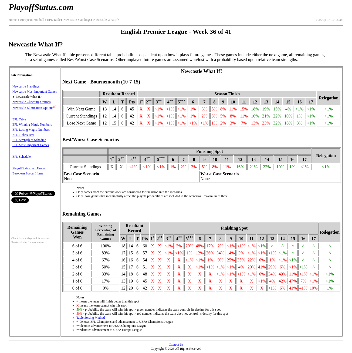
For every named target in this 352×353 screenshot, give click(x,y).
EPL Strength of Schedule (29, 140)
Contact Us (176, 345)
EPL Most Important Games (30, 145)
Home (12, 20)
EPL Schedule (21, 157)
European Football (30, 20)
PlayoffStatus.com (41, 7)
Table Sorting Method (90, 318)
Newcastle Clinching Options (31, 102)
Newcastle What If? (104, 20)
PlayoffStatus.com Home (28, 168)
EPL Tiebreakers (23, 135)
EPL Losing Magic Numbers (31, 130)
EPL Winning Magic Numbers (32, 124)
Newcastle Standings (75, 20)
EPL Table (52, 20)
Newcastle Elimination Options (32, 108)
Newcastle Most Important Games (34, 91)
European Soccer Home (27, 173)
